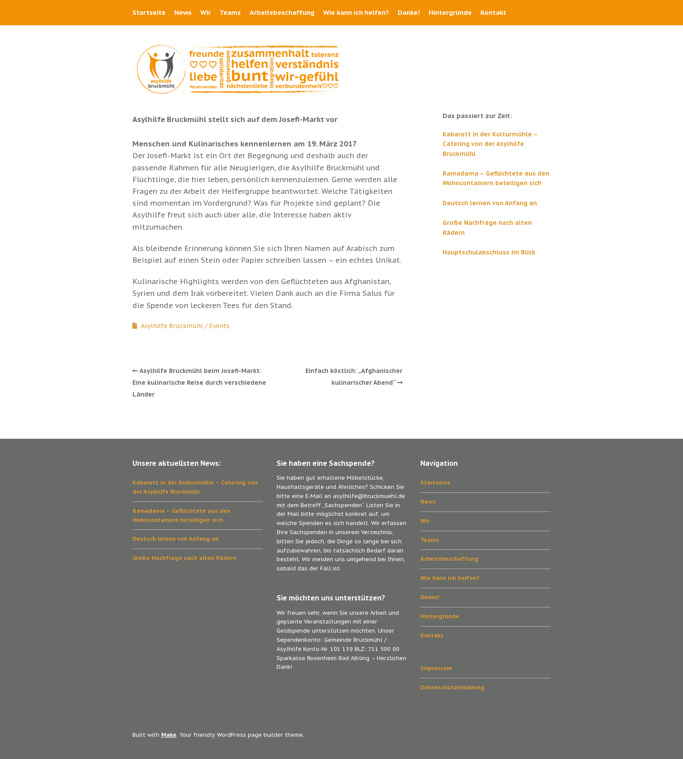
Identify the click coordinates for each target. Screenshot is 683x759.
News (183, 12)
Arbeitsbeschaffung (282, 12)
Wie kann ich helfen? (356, 12)
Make (168, 735)
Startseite (149, 12)
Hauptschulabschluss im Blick (489, 252)
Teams (230, 12)
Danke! (409, 12)
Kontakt (493, 12)
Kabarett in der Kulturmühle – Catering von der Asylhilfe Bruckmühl (490, 144)
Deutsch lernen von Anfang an (490, 203)
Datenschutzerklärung (452, 687)
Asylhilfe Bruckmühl (172, 326)
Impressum (436, 668)
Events (219, 326)
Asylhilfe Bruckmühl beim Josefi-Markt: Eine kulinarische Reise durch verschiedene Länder (199, 382)
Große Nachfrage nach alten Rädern (184, 558)
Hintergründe (450, 12)
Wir (205, 12)
